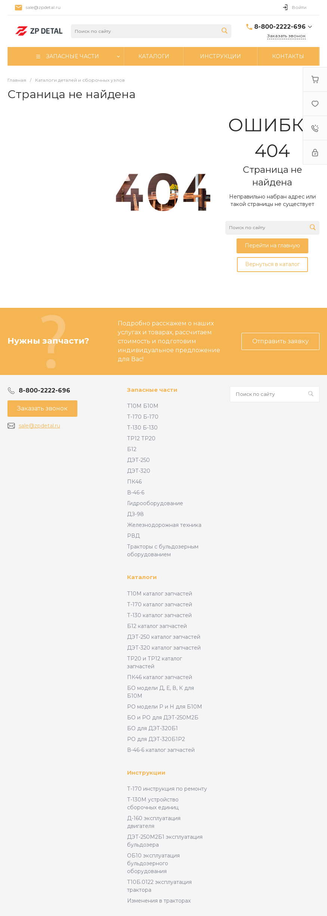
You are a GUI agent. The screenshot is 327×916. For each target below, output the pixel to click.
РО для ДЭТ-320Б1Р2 (156, 739)
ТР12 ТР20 (141, 438)
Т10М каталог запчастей (159, 593)
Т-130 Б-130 (142, 427)
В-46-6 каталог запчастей (161, 750)
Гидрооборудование (155, 503)
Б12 (131, 449)
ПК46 (134, 481)
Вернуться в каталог (272, 264)
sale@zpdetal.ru (43, 7)
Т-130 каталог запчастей (159, 615)
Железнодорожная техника (164, 525)
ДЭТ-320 (138, 471)
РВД (133, 535)
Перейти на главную (272, 245)
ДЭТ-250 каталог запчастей (163, 637)
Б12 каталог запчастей (157, 626)
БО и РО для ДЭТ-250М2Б (162, 717)
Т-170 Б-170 (142, 416)
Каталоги (142, 577)
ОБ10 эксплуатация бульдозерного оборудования (153, 863)
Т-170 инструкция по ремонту (167, 788)
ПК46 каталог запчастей (159, 677)
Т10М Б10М (142, 406)
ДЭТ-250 (138, 460)
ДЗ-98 (135, 514)
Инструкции (146, 772)
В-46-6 (135, 492)
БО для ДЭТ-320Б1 (152, 728)
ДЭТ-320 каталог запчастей (164, 647)
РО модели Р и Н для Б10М (164, 706)
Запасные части (152, 389)
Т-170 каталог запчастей (159, 604)
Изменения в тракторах (159, 900)
